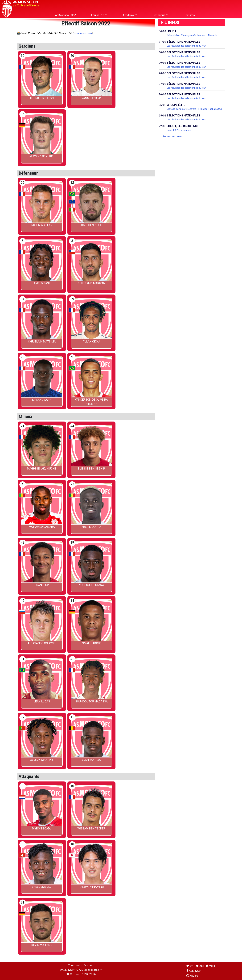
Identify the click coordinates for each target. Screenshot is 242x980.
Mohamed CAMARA (42, 526)
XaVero (192, 975)
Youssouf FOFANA (91, 585)
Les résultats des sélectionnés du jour (186, 45)
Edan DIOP (42, 585)
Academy (130, 15)
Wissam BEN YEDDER (91, 828)
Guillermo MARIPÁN (91, 283)
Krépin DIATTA (91, 526)
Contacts (189, 15)
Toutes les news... (173, 136)
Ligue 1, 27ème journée (179, 130)
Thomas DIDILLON (42, 98)
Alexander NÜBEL (41, 156)
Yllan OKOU (91, 341)
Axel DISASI (42, 283)
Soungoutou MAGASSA (91, 701)
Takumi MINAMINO (91, 886)
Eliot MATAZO (91, 759)
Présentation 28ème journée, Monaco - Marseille (192, 35)
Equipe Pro (99, 15)
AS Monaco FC (65, 15)
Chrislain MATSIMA (42, 341)
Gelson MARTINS (41, 759)
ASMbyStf (193, 970)
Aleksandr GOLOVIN (42, 643)
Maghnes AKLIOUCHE (41, 468)
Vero (210, 965)
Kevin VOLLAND (41, 945)
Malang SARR (41, 399)
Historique (160, 15)
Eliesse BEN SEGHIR (91, 468)
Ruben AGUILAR (41, 225)
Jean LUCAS (42, 701)
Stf (190, 965)
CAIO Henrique (91, 225)
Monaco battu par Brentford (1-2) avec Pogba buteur (194, 109)
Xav (200, 965)
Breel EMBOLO (42, 886)
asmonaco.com (83, 33)
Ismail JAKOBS (91, 643)
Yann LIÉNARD (91, 98)
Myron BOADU (42, 828)
